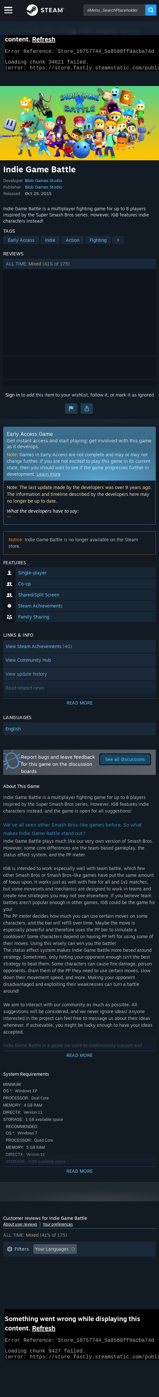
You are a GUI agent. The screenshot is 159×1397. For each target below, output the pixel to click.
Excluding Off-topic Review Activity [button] (44, 1263)
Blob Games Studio (43, 184)
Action (72, 244)
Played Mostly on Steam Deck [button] (38, 1272)
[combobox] (114, 10)
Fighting (98, 244)
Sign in (13, 398)
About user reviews (20, 1228)
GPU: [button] (35, 1282)
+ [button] (118, 244)
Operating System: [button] (102, 1272)
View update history (26, 677)
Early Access (21, 244)
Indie (50, 244)
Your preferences (58, 1228)
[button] (79, 268)
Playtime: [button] (104, 1263)
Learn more (49, 478)
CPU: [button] (12, 1282)
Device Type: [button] (66, 1282)
